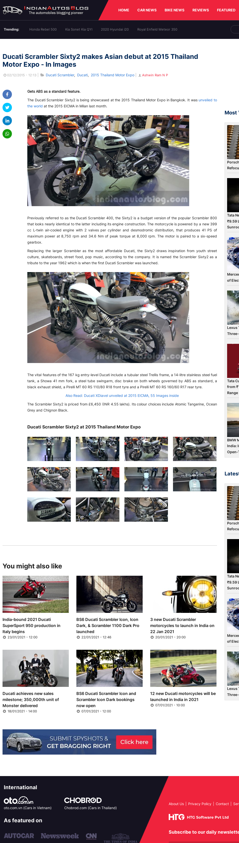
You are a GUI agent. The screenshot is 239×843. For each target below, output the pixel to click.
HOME (123, 10)
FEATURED (226, 10)
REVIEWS (200, 10)
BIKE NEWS (174, 10)
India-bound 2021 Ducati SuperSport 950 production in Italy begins (31, 625)
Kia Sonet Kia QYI (78, 29)
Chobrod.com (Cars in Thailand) (90, 808)
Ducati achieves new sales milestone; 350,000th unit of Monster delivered (31, 699)
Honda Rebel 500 (43, 29)
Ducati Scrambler (60, 75)
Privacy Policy (199, 804)
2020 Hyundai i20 (115, 29)
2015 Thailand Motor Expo (112, 75)
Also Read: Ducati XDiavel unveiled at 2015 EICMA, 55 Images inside (122, 395)
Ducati (82, 75)
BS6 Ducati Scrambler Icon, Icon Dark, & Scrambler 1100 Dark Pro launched (107, 625)
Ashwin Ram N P (153, 75)
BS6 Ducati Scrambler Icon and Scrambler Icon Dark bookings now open (106, 699)
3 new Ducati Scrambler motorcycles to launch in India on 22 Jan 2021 (182, 625)
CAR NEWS (147, 10)
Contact (222, 804)
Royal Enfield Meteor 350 (157, 29)
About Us (176, 804)
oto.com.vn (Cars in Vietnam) (28, 808)
